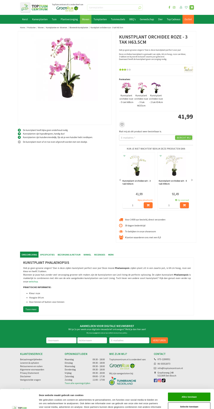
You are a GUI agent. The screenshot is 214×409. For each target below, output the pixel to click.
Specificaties (47, 254)
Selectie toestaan (189, 387)
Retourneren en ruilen (31, 366)
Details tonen (161, 403)
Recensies (99, 254)
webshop (33, 281)
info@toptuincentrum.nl (170, 368)
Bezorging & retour (69, 254)
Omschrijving (29, 254)
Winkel (87, 254)
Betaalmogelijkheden (31, 359)
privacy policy (122, 333)
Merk (111, 254)
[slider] (125, 69)
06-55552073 (164, 363)
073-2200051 (164, 359)
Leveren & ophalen (29, 362)
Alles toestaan (189, 377)
